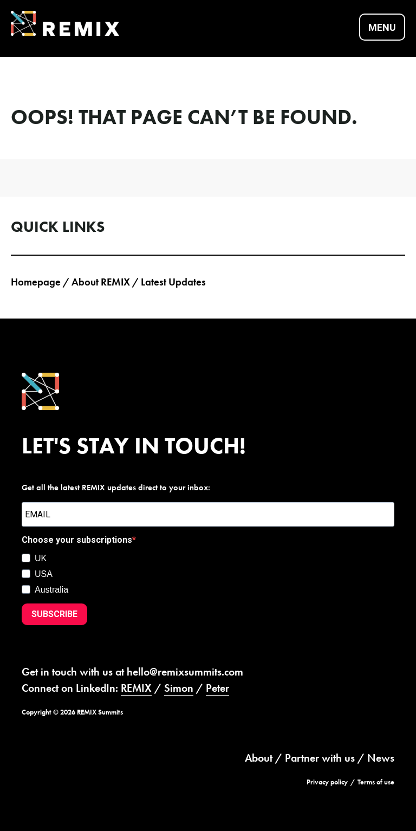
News (380, 758)
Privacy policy (327, 782)
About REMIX (101, 282)
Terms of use (376, 782)
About (258, 758)
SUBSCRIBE (54, 614)
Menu (382, 27)
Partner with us (320, 758)
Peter (217, 688)
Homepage (36, 282)
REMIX (136, 688)
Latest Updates (173, 282)
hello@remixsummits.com (185, 672)
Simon (178, 688)
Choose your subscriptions (77, 540)
